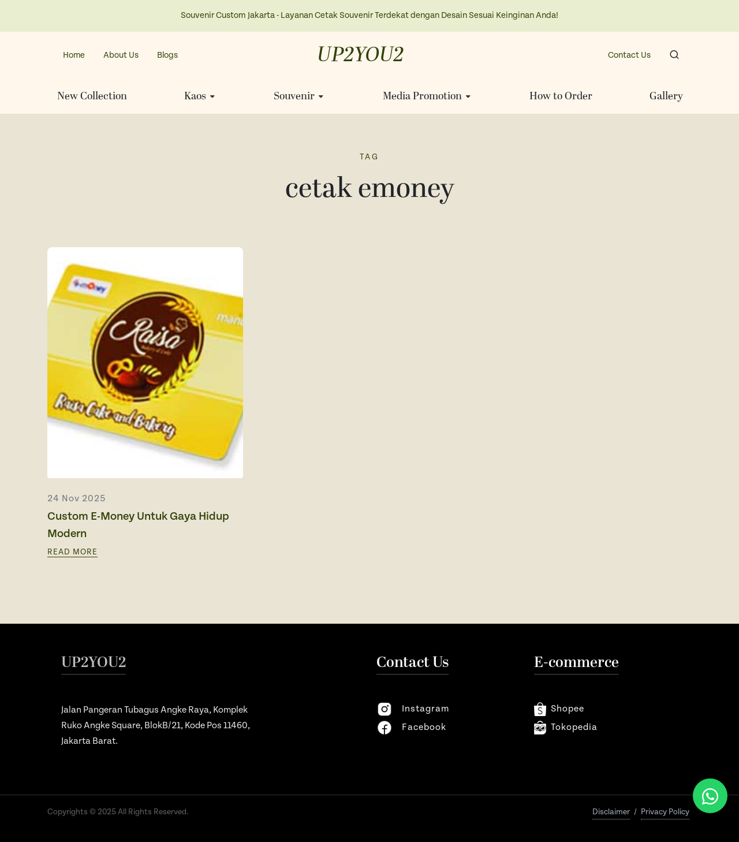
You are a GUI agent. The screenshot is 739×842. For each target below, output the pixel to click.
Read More (72, 552)
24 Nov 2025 (76, 498)
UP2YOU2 (360, 55)
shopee (559, 709)
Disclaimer (611, 812)
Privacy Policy (665, 812)
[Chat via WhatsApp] (710, 795)
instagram (412, 709)
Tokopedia (566, 728)
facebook (411, 728)
